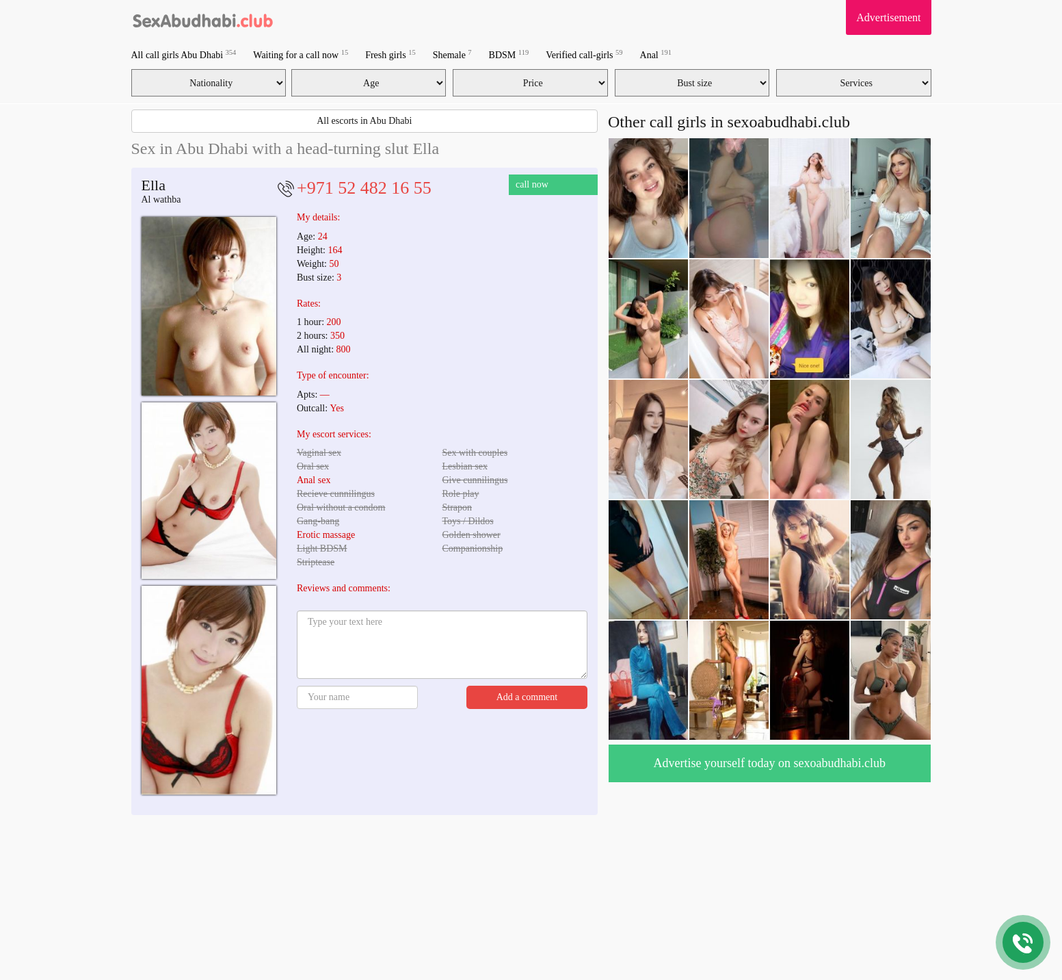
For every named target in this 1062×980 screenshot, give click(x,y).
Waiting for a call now (300, 54)
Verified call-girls (584, 54)
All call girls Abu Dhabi (184, 54)
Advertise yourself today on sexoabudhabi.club (770, 763)
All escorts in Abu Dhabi (364, 121)
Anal (656, 54)
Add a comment (526, 697)
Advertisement (888, 17)
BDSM (509, 54)
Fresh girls (390, 54)
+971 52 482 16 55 (364, 188)
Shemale (452, 54)
